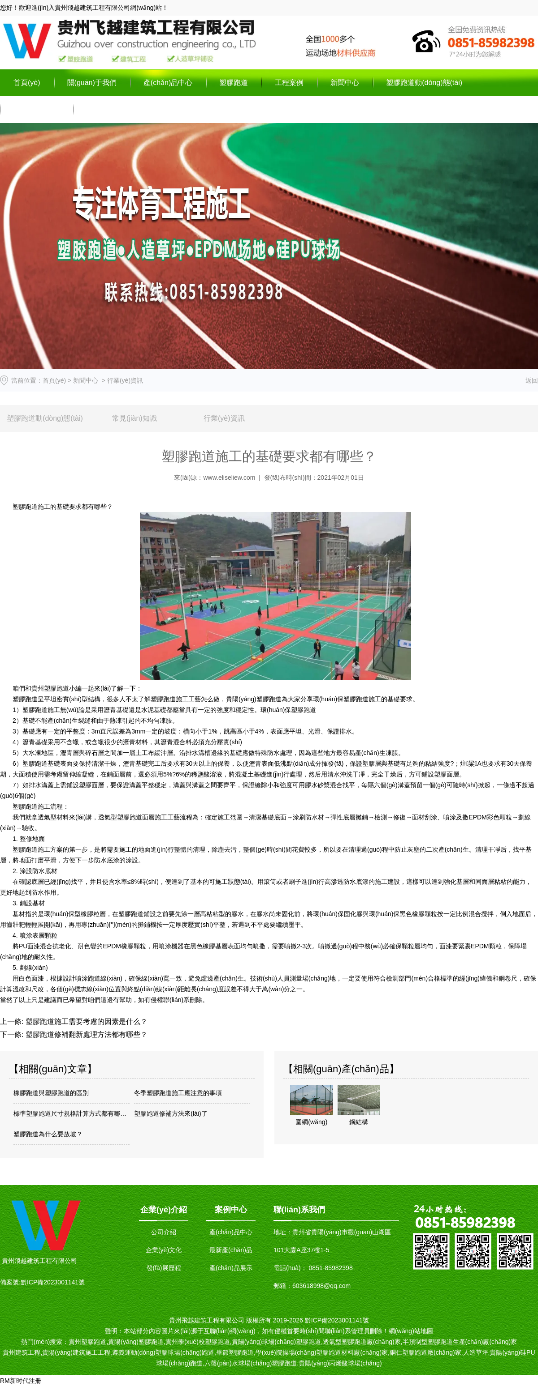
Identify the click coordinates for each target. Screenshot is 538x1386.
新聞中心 (344, 82)
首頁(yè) (26, 82)
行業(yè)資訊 (224, 418)
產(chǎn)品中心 (167, 82)
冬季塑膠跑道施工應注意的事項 (178, 1092)
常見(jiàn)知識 (134, 418)
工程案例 (289, 82)
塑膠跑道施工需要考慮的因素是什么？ (85, 1021)
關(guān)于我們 (92, 82)
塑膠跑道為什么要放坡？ (47, 1134)
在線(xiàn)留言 (36, 109)
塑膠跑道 (233, 82)
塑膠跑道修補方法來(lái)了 (170, 1113)
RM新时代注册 (20, 1380)
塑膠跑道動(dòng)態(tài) (424, 82)
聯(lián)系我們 (109, 109)
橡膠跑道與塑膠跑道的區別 (51, 1092)
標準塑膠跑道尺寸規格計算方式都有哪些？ (71, 1113)
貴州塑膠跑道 (50, 688)
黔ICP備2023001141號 (53, 1282)
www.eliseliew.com (229, 477)
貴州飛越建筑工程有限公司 (92, 7)
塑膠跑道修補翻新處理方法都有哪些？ (85, 1034)
